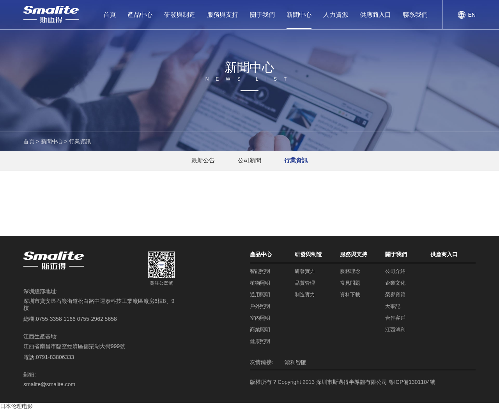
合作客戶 (395, 318)
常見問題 (350, 283)
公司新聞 (249, 160)
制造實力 (305, 294)
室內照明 (260, 318)
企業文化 (395, 283)
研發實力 (305, 271)
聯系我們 (415, 14)
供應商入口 (375, 14)
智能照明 (260, 271)
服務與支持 (222, 14)
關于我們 (262, 14)
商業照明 (260, 330)
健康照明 (260, 341)
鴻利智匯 (295, 362)
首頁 (109, 14)
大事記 (392, 306)
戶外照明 (260, 306)
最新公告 (202, 160)
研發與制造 (179, 14)
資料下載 (350, 294)
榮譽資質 (395, 294)
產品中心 (139, 14)
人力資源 (335, 14)
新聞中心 (299, 14)
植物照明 (260, 283)
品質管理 (305, 283)
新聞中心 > (54, 141)
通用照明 (260, 294)
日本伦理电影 (16, 406)
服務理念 (350, 271)
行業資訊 (80, 141)
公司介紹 (395, 271)
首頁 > (31, 141)
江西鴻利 (395, 330)
